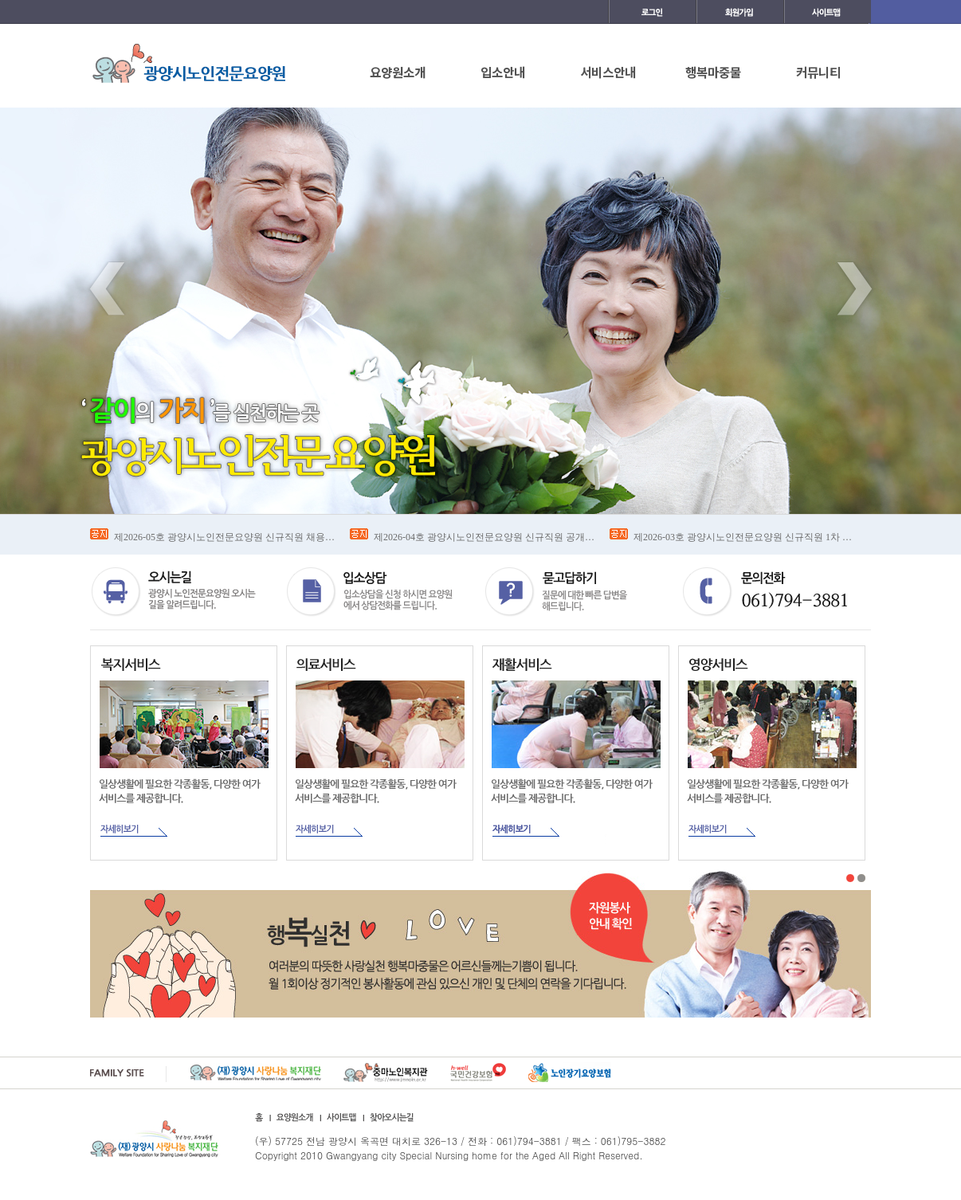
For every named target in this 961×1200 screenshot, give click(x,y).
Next (854, 288)
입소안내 (502, 71)
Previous (107, 288)
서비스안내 (608, 71)
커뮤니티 (818, 71)
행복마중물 (713, 71)
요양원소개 (398, 71)
